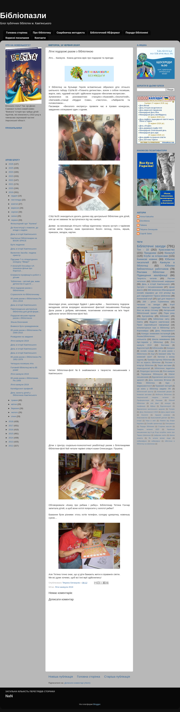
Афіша (152, 406)
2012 (11, 446)
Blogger (96, 704)
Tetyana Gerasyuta (148, 229)
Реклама (159, 400)
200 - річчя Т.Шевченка (156, 301)
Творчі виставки (165, 365)
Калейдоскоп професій (22, 388)
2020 (11, 188)
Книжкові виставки (144, 394)
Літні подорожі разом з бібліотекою (21, 289)
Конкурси (171, 348)
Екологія (145, 415)
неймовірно (155, 441)
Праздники (150, 252)
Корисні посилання (17, 38)
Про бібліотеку (42, 32)
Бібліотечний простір (145, 391)
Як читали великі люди (160, 438)
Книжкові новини (147, 259)
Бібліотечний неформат (163, 281)
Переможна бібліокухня (152, 374)
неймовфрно (142, 441)
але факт (154, 403)
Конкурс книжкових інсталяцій (155, 333)
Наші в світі (151, 421)
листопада (16, 200)
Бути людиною (18, 244)
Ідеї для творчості (166, 299)
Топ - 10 (143, 249)
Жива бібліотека (146, 383)
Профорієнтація (143, 400)
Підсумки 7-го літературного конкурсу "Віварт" (24, 260)
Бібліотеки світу (161, 319)
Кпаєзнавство (142, 418)
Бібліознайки (157, 348)
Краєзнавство (167, 249)
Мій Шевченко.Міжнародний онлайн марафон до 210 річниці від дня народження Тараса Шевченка (156, 293)
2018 (11, 421)
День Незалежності (165, 331)
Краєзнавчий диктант (159, 418)
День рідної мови (168, 412)
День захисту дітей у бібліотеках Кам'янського (24, 394)
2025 (11, 168)
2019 (11, 192)
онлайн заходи (147, 351)
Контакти (40, 38)
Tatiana (143, 225)
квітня (14, 404)
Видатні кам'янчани (159, 322)
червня (14, 220)
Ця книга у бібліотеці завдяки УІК (154, 389)
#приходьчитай (143, 368)
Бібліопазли (23, 15)
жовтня (14, 204)
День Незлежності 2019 (149, 412)
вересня (15, 208)
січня (13, 416)
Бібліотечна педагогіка (165, 368)
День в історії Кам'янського (24, 234)
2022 (11, 180)
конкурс (168, 403)
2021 (11, 184)
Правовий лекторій (163, 386)
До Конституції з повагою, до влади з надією (24, 228)
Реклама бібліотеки (150, 272)
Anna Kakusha (147, 216)
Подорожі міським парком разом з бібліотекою (23, 316)
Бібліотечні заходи (151, 246)
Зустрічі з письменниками (150, 287)
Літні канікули (169, 371)
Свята (140, 322)
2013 (11, 442)
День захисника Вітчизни (160, 380)
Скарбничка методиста (71, 32)
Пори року (169, 313)
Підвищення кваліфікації (152, 275)
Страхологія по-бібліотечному (25, 294)
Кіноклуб (170, 252)
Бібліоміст (165, 316)
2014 (11, 438)
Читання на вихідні (148, 304)
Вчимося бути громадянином (24, 326)
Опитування (170, 423)
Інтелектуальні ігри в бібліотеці (153, 328)
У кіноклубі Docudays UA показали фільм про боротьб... (22, 268)
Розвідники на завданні (22, 336)
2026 (11, 164)
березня (15, 408)
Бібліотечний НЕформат (105, 32)
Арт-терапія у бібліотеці (150, 342)
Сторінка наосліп (165, 426)
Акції (153, 354)
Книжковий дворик (164, 391)
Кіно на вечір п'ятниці (147, 310)
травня (14, 400)
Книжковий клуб (144, 299)
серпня (14, 212)
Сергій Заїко (146, 233)
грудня (14, 196)
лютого (14, 412)
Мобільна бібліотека (164, 394)
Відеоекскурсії (165, 406)
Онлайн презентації (154, 423)
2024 (11, 172)
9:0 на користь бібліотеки (148, 362)
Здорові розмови (162, 415)
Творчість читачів (147, 278)
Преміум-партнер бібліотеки (159, 360)
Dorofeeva (145, 221)
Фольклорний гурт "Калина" (24, 223)
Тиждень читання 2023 (148, 429)
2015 (11, 433)
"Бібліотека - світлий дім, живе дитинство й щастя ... (25, 282)
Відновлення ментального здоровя (151, 409)
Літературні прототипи (149, 371)
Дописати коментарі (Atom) (77, 683)
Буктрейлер (147, 316)
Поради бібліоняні (137, 32)
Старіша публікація (117, 676)
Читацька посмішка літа (22, 363)
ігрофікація (141, 406)
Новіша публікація (60, 676)
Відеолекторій (143, 348)
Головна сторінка (16, 32)
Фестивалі (142, 319)
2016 (11, 429)
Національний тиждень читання (152, 397)
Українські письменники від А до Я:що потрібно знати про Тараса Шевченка (156, 432)
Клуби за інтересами (156, 256)
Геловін (172, 409)
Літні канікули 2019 (64, 587)
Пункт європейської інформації (153, 325)
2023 (11, 176)
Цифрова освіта (160, 435)
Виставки (165, 345)
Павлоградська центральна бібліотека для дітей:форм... (25, 310)
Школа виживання (161, 339)
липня (14, 216)
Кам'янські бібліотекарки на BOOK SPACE (24, 239)
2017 (11, 425)
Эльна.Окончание (19, 322)
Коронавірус (143, 331)
